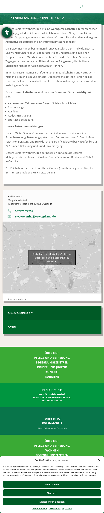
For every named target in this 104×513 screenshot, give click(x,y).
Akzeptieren (52, 484)
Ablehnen (52, 493)
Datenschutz (55, 508)
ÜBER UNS (52, 353)
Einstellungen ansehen (52, 501)
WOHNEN (52, 450)
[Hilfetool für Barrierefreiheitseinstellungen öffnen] (7, 32)
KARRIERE (52, 376)
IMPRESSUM (52, 419)
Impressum (67, 508)
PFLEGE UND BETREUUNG (52, 358)
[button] (99, 460)
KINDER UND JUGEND (52, 367)
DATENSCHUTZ (52, 423)
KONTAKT (52, 372)
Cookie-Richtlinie (39, 508)
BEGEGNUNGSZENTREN (52, 362)
